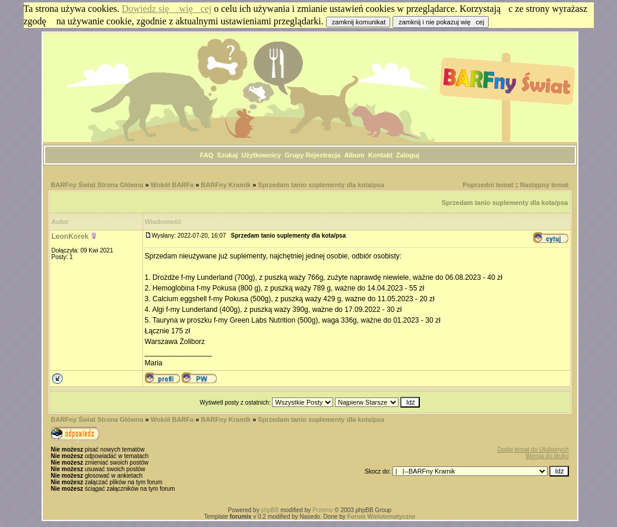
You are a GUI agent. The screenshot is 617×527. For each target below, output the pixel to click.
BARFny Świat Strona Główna (97, 184)
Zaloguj (407, 155)
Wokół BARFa (172, 184)
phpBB (270, 510)
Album (354, 155)
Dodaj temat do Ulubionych (532, 449)
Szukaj (227, 155)
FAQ (207, 155)
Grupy (293, 155)
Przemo (322, 510)
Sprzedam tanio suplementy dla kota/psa (321, 184)
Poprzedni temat (488, 184)
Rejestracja (323, 155)
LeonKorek (70, 236)
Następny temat (544, 184)
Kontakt (380, 155)
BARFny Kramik (226, 184)
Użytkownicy (261, 155)
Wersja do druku (547, 456)
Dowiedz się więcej (166, 9)
